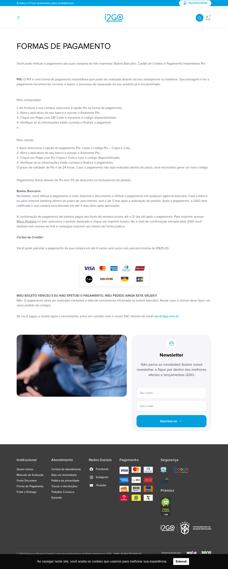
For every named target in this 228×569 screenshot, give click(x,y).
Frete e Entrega (26, 492)
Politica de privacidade (65, 480)
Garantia (56, 497)
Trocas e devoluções (64, 486)
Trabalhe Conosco (62, 492)
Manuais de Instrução (30, 475)
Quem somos (25, 469)
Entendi (181, 561)
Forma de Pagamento (30, 486)
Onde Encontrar (27, 480)
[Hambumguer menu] (21, 17)
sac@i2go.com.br (166, 316)
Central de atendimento (66, 469)
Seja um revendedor (64, 475)
